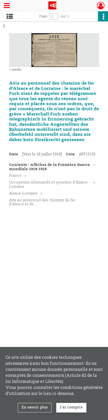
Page (43, 16)
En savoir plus (35, 407)
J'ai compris (71, 407)
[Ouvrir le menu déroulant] (7, 6)
